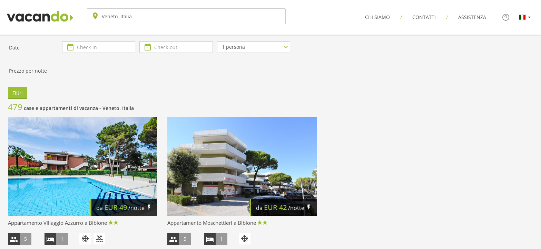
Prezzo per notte (28, 70)
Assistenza (472, 17)
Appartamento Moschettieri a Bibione (211, 222)
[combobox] (186, 16)
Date (14, 47)
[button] (525, 17)
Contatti (424, 17)
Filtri (17, 93)
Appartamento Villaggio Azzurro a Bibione (57, 222)
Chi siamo (377, 17)
